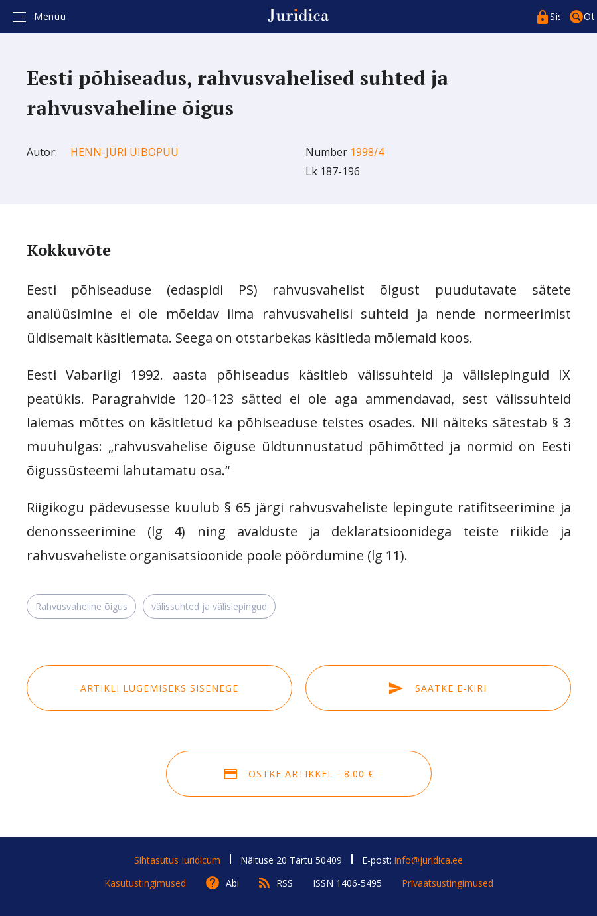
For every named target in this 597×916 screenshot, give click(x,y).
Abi (232, 883)
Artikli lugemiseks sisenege (159, 688)
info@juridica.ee (428, 860)
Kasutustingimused (145, 883)
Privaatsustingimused (447, 883)
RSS (284, 883)
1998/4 (367, 152)
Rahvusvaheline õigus (81, 606)
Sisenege (555, 16)
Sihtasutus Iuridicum (177, 860)
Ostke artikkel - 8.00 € (299, 773)
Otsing (589, 16)
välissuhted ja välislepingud (209, 606)
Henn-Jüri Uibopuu (124, 152)
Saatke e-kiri (437, 688)
